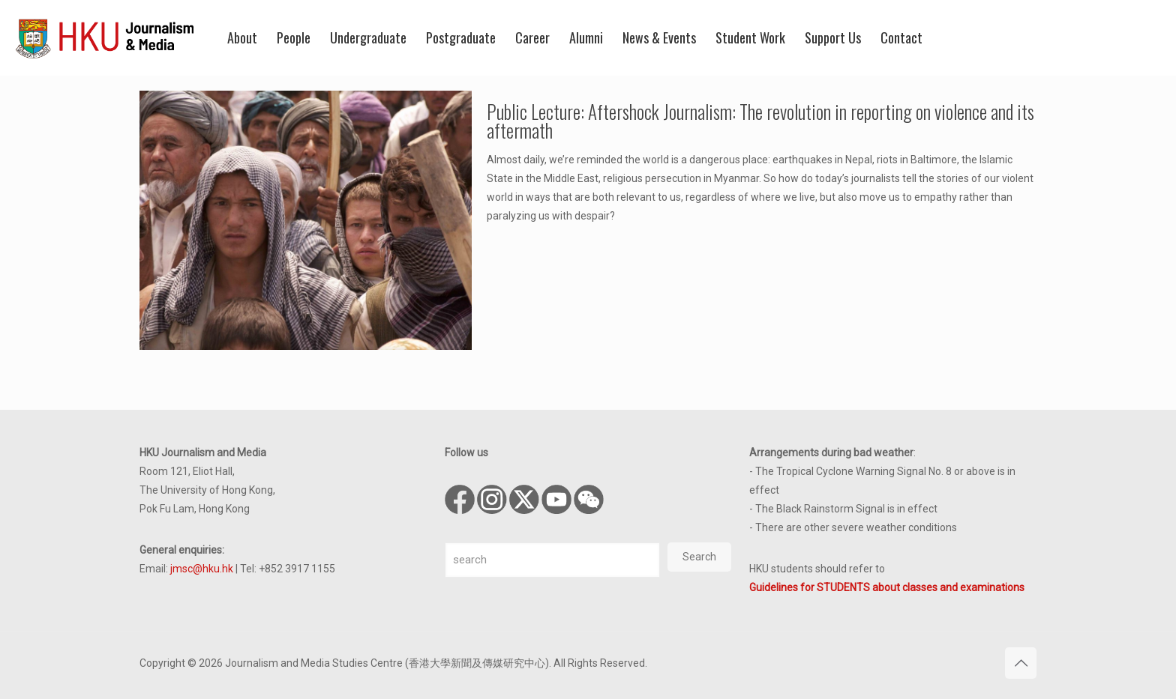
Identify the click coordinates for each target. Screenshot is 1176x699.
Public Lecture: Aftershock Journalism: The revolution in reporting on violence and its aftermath (760, 120)
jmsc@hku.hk (201, 569)
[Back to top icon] (1020, 663)
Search (699, 557)
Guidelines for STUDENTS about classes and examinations (886, 587)
